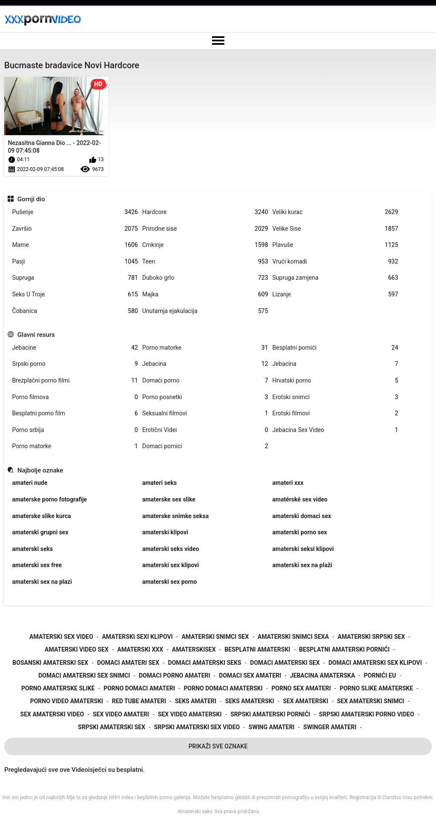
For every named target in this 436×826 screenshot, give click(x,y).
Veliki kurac (335, 212)
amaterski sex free (37, 565)
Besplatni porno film (75, 413)
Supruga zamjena (335, 277)
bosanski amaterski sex (50, 662)
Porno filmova (75, 397)
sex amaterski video (52, 714)
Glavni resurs (36, 335)
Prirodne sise (205, 228)
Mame (75, 245)
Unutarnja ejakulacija (205, 311)
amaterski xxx (140, 649)
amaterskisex (194, 649)
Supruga (75, 277)
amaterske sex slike (168, 499)
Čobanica (75, 311)
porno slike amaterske (376, 688)
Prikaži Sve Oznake (218, 746)
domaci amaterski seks (204, 662)
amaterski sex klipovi (170, 565)
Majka (205, 294)
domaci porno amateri (174, 675)
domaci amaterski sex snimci (84, 675)
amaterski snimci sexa (293, 636)
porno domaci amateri (139, 688)
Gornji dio (31, 199)
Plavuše (335, 245)
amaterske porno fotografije (49, 499)
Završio (75, 228)
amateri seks (159, 482)
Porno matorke (205, 347)
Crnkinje (205, 245)
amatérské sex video (300, 499)
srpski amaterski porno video (366, 714)
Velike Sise (335, 228)
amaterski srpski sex (371, 636)
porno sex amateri (301, 688)
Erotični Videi (205, 430)
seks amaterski (249, 701)
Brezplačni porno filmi (75, 380)
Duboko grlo (205, 277)
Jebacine (75, 347)
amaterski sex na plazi (42, 581)
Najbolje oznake (40, 470)
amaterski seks (32, 548)
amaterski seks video (170, 548)
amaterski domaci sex (301, 516)
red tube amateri (139, 701)
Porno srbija (75, 430)
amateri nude (29, 482)
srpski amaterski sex (111, 727)
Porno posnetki (205, 397)
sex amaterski (305, 701)
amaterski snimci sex (215, 636)
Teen (205, 261)
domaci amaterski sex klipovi (375, 662)
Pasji (75, 261)
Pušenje (75, 212)
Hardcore (205, 212)
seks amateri (195, 701)
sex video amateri (121, 714)
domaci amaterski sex (285, 662)
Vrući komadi (335, 261)
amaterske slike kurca (41, 516)
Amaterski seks (195, 811)
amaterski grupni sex (40, 532)
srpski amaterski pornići (270, 714)
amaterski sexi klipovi (137, 636)
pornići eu (380, 675)
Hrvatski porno (335, 380)
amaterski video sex (77, 649)
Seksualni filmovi (205, 413)
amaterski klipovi (165, 532)
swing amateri (272, 727)
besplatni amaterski (257, 649)
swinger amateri (329, 727)
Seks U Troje (75, 294)
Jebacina (205, 364)
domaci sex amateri (250, 675)
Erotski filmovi (335, 413)
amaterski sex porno (169, 581)
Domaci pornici (205, 446)
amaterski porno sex (299, 532)
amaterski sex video (61, 636)
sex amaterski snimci (370, 701)
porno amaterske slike (58, 688)
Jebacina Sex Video (335, 430)
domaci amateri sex (128, 662)
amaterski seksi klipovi (303, 548)
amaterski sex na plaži (302, 565)
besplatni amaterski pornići (344, 649)
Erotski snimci (335, 397)
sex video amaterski (190, 714)
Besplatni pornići (335, 347)
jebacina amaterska (322, 675)
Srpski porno (75, 364)
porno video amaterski (66, 701)
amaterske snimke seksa (175, 516)
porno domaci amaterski (223, 688)
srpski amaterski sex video (197, 727)
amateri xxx (288, 482)
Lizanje (335, 294)
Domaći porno (205, 380)
